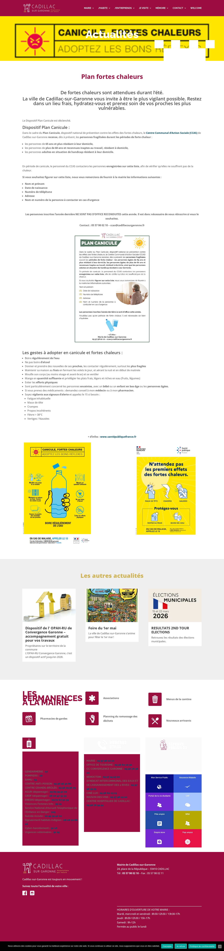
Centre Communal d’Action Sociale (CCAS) (171, 133)
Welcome (196, 8)
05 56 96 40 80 (62, 784)
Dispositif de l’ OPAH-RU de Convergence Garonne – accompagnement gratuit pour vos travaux (48, 634)
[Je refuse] (220, 946)
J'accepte (167, 946)
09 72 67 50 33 (60, 800)
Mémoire (161, 8)
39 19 (58, 804)
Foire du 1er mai (102, 628)
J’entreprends (123, 8)
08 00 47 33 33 (57, 796)
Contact (178, 8)
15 (35, 780)
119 (53, 812)
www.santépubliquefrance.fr (118, 437)
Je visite (143, 8)
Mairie (87, 8)
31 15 (56, 832)
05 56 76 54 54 (94, 805)
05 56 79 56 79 (67, 788)
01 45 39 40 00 (53, 816)
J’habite (102, 8)
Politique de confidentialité (202, 946)
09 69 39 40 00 (58, 792)
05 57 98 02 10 (105, 761)
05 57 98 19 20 (118, 797)
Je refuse (180, 946)
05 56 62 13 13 (108, 793)
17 (46, 772)
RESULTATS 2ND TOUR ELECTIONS (170, 630)
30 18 (54, 828)
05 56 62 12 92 (123, 765)
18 (41, 776)
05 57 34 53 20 (111, 777)
